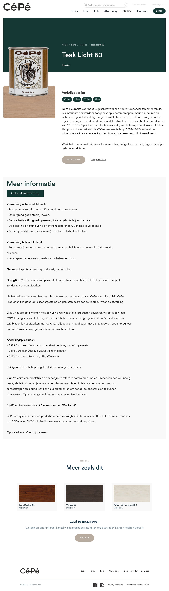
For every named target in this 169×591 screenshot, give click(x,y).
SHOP (159, 11)
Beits (75, 11)
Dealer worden (139, 5)
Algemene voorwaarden (138, 585)
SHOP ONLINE (74, 161)
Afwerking (110, 11)
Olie (86, 11)
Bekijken (84, 539)
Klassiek (83, 45)
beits (73, 45)
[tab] (25, 193)
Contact (142, 11)
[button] (126, 11)
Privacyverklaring (115, 585)
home (65, 45)
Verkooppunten (159, 5)
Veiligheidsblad (98, 160)
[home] (17, 7)
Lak (96, 11)
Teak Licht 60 (97, 45)
